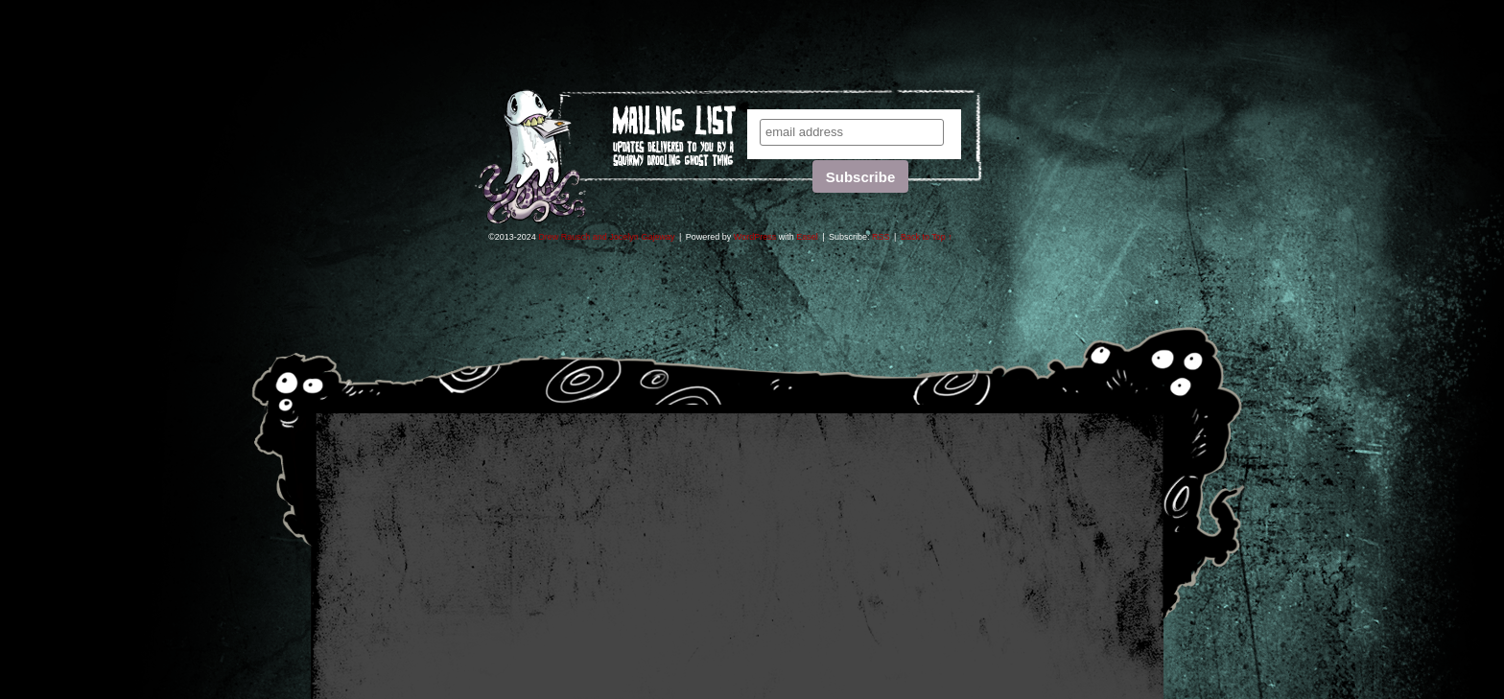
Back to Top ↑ (926, 237)
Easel (807, 237)
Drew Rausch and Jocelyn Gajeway (606, 237)
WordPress (755, 237)
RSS (881, 237)
